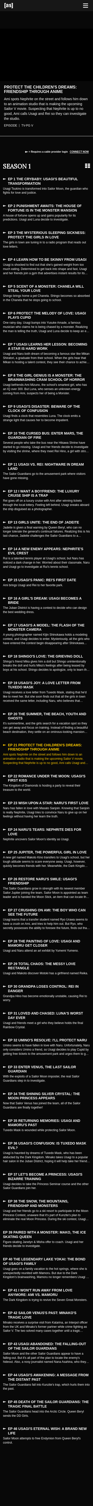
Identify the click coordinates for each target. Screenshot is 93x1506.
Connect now (79, 151)
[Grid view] (87, 166)
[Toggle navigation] (86, 6)
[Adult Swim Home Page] (15, 5)
